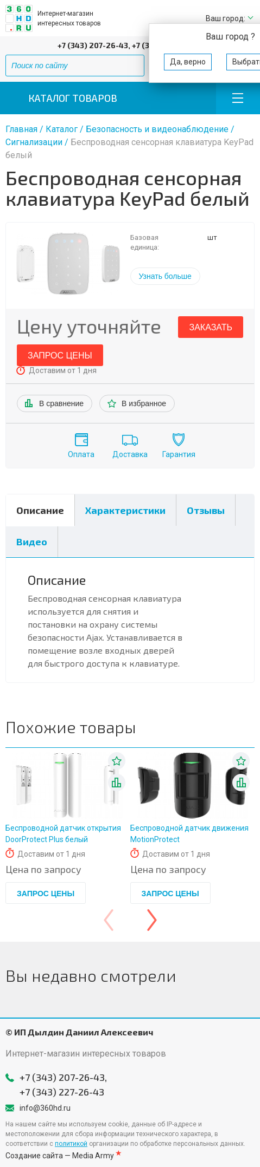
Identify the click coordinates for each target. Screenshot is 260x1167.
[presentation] (108, 920)
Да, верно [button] (188, 61)
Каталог (62, 129)
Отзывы (206, 510)
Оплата (81, 454)
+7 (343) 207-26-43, (94, 45)
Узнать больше (165, 276)
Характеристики (125, 510)
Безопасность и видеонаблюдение (157, 129)
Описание (40, 510)
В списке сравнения (116, 782)
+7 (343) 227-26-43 (62, 1092)
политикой (71, 1144)
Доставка (130, 454)
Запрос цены (60, 355)
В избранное (144, 403)
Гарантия (178, 454)
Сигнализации (35, 142)
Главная (21, 129)
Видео (31, 541)
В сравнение (61, 403)
